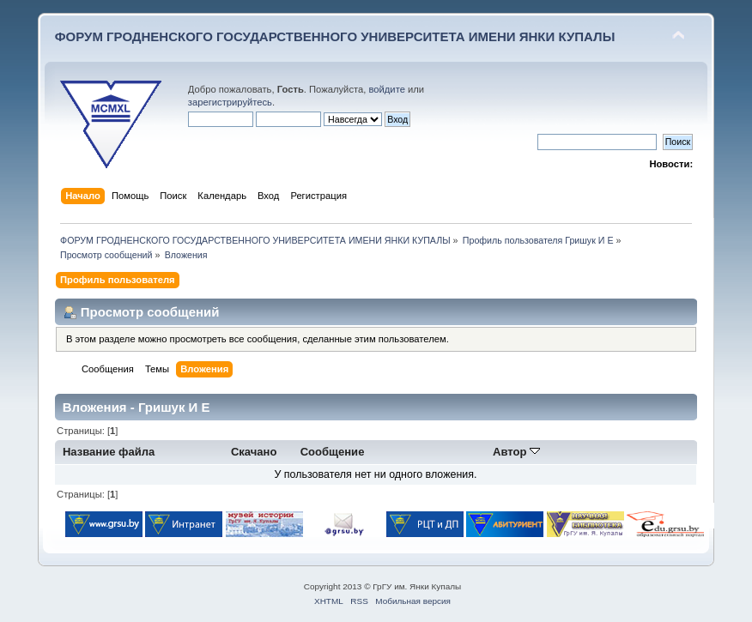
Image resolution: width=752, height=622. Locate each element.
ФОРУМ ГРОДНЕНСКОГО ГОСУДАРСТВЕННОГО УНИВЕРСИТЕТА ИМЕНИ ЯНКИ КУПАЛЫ (335, 36)
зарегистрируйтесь (230, 102)
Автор (516, 451)
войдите (386, 89)
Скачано (254, 451)
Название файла (109, 451)
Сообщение (332, 451)
